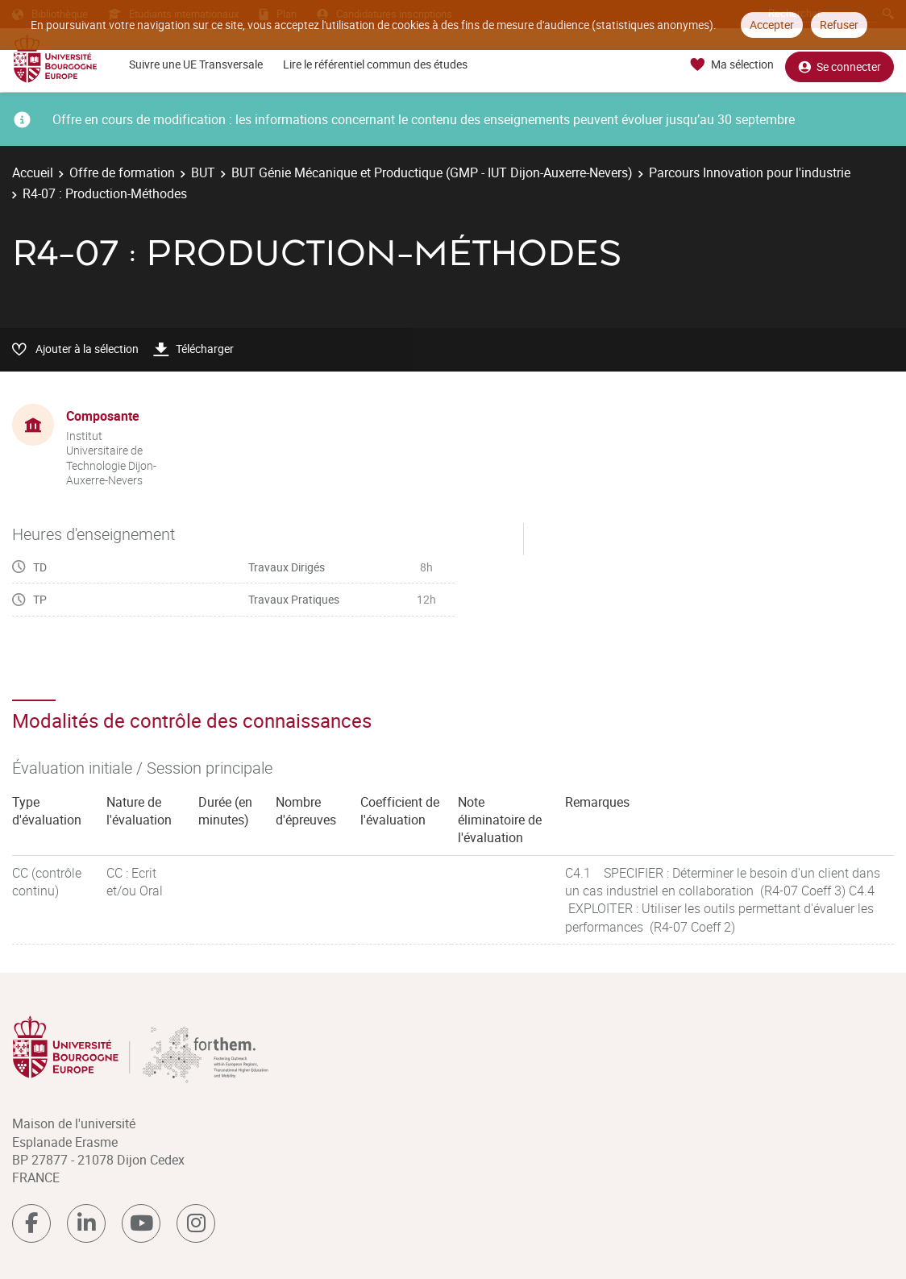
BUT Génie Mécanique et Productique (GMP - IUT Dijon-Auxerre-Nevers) (432, 172)
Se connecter (839, 65)
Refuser (839, 24)
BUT (203, 172)
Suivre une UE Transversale (196, 64)
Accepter (772, 24)
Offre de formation (122, 172)
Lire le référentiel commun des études (375, 64)
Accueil (32, 172)
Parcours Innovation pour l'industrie (749, 172)
